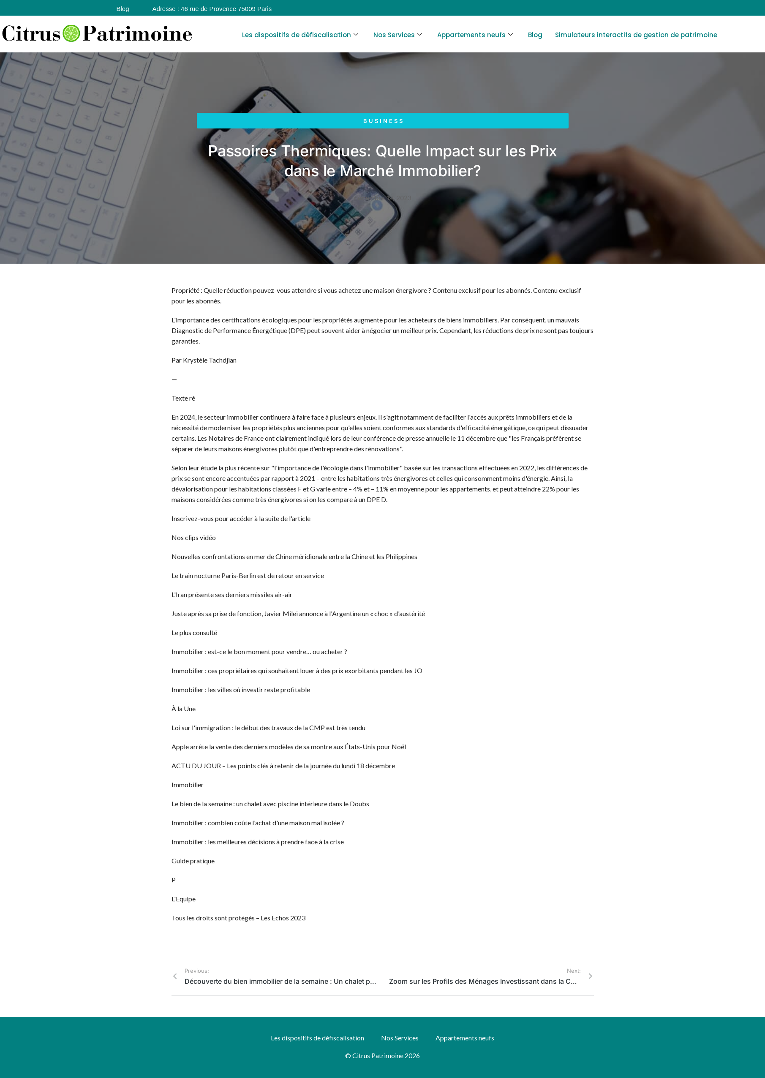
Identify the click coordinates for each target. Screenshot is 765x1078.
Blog (535, 34)
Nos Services (397, 35)
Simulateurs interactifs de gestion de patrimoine (636, 34)
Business (383, 120)
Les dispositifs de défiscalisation (300, 35)
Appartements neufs (475, 35)
